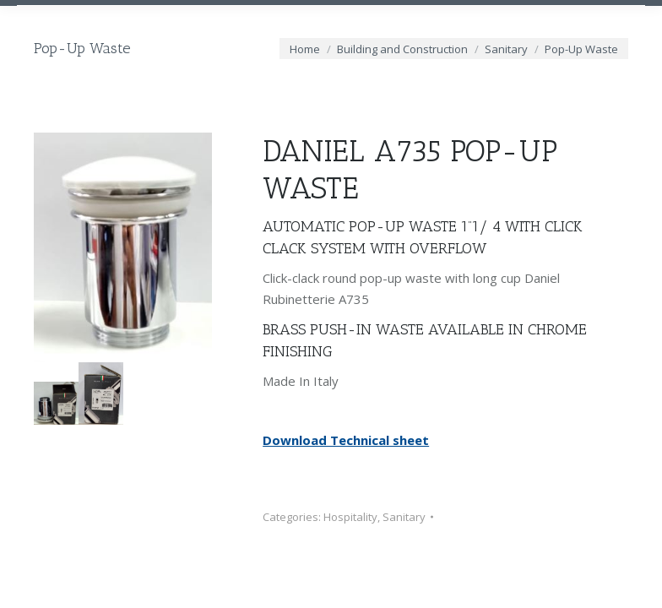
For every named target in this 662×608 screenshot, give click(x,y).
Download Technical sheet (346, 440)
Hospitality (350, 516)
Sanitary (404, 516)
